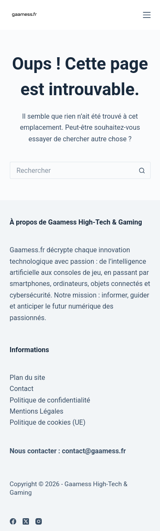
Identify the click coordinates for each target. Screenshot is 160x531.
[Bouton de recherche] (142, 170)
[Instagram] (38, 521)
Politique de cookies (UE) (48, 422)
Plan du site (27, 377)
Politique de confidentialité (50, 400)
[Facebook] (13, 521)
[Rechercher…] (72, 170)
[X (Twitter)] (26, 521)
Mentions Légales (37, 411)
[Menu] (147, 15)
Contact (22, 389)
